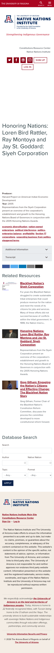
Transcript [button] (10, 257)
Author (5, 457)
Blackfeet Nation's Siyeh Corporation (32, 285)
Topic (4, 469)
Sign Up (40, 60)
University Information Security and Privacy (27, 634)
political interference (25, 230)
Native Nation (34, 457)
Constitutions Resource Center (34, 48)
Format (31, 469)
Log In (27, 67)
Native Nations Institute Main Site (19, 514)
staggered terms (10, 240)
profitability (28, 233)
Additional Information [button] (16, 249)
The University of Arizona (27, 642)
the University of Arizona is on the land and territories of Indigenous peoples (27, 602)
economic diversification (14, 226)
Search (5, 445)
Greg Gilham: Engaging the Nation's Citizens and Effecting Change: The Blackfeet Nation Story (35, 389)
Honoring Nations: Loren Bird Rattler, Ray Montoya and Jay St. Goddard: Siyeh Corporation (34, 337)
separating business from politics (33, 237)
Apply (7, 483)
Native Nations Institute (38, 51)
